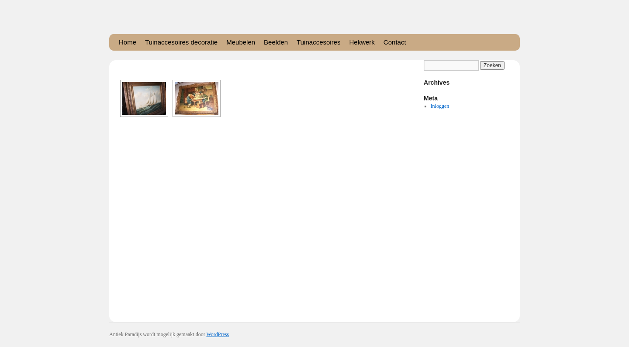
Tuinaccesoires (318, 42)
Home (127, 42)
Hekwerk (362, 42)
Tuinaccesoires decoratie (181, 42)
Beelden (276, 42)
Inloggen (440, 106)
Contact (395, 42)
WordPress (217, 334)
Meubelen (240, 42)
